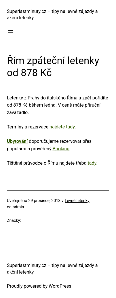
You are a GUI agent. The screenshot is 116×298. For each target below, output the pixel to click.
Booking (61, 148)
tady (92, 163)
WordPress (60, 286)
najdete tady (62, 127)
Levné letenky (77, 200)
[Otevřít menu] (10, 31)
